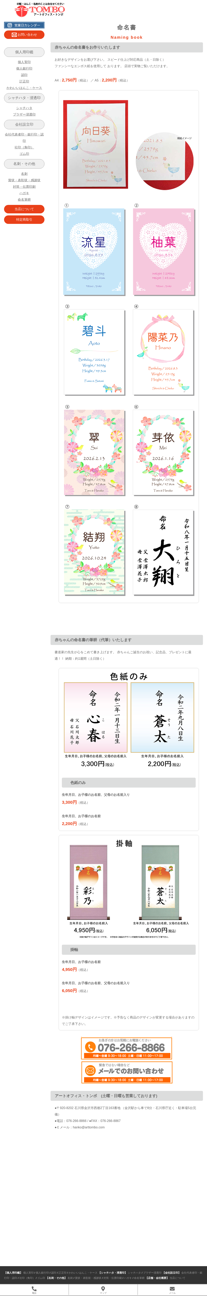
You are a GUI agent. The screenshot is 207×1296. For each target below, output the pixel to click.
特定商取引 (24, 219)
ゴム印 (24, 153)
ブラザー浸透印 (24, 114)
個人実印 (24, 62)
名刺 (24, 173)
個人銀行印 (24, 68)
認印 (24, 75)
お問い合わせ (24, 34)
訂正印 (24, 81)
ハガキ (24, 193)
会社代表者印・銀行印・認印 (24, 138)
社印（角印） (24, 147)
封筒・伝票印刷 (24, 186)
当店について (24, 209)
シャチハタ (24, 108)
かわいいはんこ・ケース (24, 88)
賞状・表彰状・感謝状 (24, 180)
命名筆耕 (24, 199)
